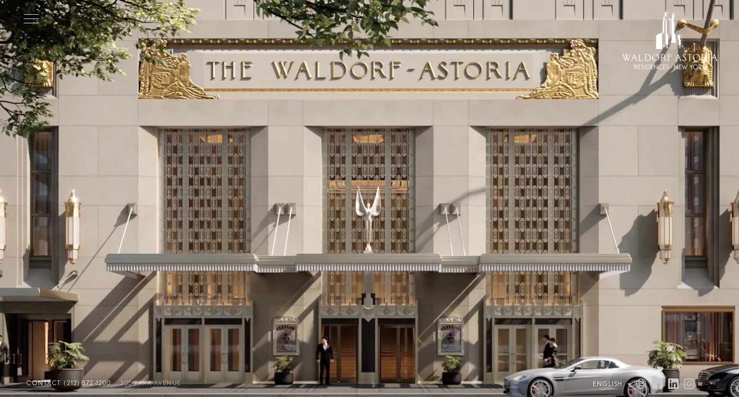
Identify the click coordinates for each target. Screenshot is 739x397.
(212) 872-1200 (87, 383)
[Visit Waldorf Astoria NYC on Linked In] (673, 384)
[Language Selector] (602, 384)
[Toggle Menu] (31, 18)
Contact (43, 383)
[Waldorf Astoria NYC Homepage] (670, 40)
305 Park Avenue (150, 383)
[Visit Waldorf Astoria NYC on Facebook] (657, 384)
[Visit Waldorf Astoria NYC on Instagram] (689, 384)
